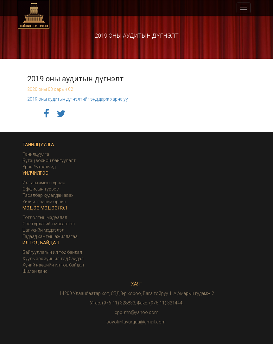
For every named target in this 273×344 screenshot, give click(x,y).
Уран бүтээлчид (38, 166)
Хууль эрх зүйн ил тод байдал (53, 258)
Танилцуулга (35, 154)
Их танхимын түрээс (43, 182)
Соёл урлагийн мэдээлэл (48, 223)
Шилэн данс (35, 271)
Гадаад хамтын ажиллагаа (50, 236)
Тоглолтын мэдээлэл (44, 217)
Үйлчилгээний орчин (44, 201)
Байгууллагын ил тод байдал (52, 252)
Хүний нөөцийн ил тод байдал (53, 264)
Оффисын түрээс (40, 188)
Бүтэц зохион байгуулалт (49, 160)
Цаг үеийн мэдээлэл (43, 230)
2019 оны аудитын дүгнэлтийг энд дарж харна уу (77, 99)
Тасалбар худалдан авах (47, 195)
